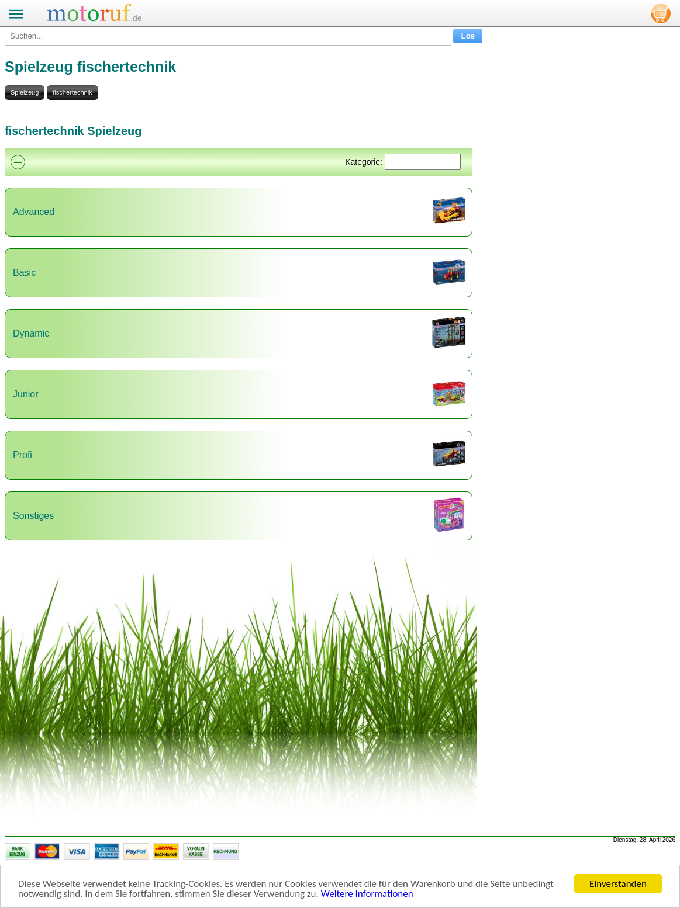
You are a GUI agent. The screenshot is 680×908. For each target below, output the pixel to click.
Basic (24, 273)
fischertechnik (72, 92)
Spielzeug (25, 92)
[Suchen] (423, 162)
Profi (22, 455)
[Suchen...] (228, 36)
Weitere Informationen (367, 894)
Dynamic (31, 333)
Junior (26, 394)
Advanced (33, 212)
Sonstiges (33, 516)
